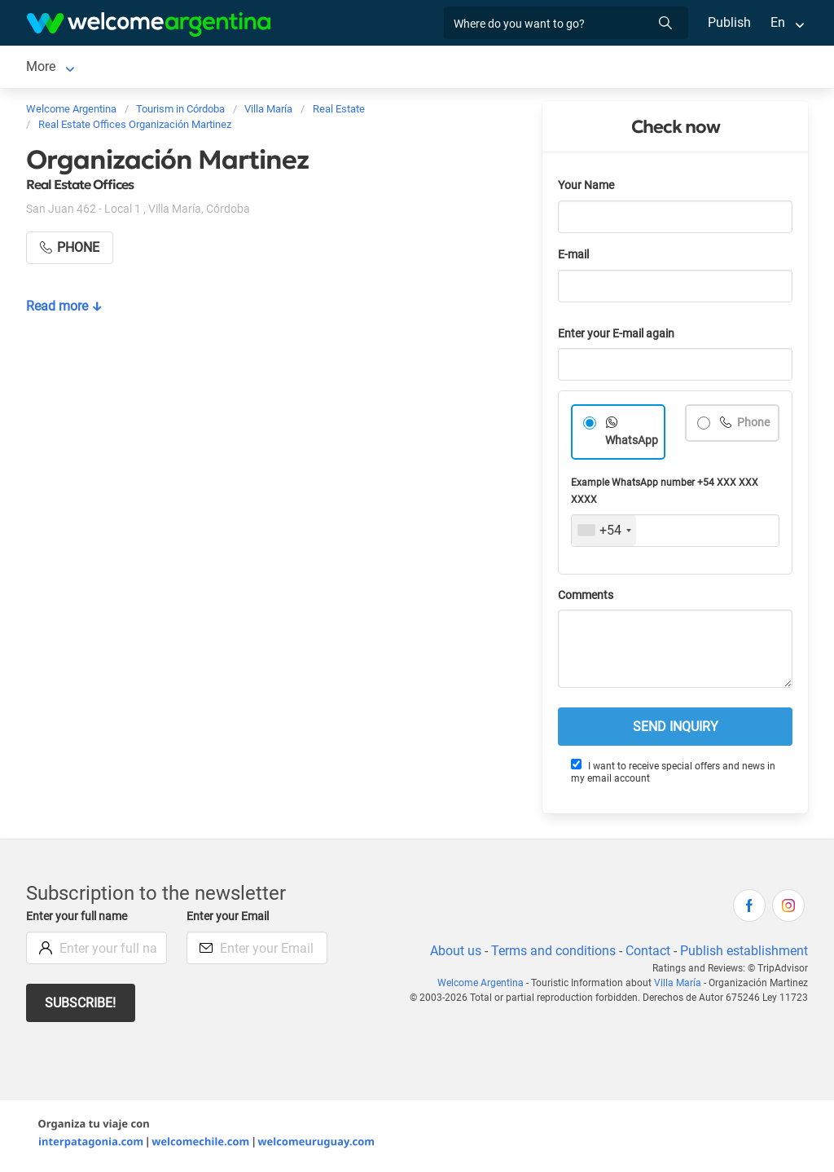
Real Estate (449, 68)
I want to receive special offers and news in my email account (673, 774)
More (517, 68)
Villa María (56, 68)
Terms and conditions (550, 954)
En (777, 22)
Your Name (587, 189)
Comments (587, 599)
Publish (729, 22)
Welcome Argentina (485, 986)
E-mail (575, 258)
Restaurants (363, 68)
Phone (753, 426)
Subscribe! (81, 1006)
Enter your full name (79, 920)
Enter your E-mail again (619, 337)
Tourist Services (262, 68)
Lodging (139, 68)
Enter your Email (230, 920)
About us (453, 954)
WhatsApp (632, 444)
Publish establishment (743, 954)
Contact (646, 954)
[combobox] (604, 533)
